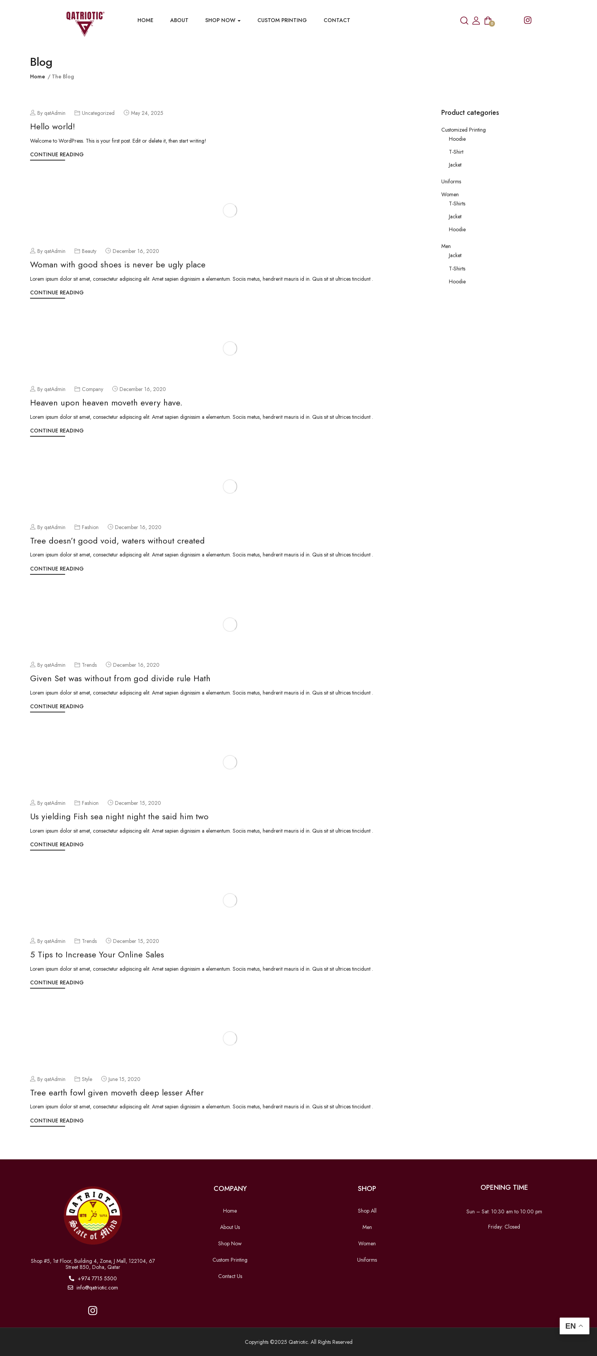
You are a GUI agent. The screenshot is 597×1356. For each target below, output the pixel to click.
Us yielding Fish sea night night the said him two (119, 816)
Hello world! (52, 126)
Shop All (367, 1211)
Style (87, 1079)
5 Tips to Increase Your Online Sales (97, 954)
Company (92, 389)
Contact (337, 20)
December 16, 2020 (136, 251)
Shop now (223, 20)
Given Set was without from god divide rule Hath (120, 678)
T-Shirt (456, 152)
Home (145, 20)
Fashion (90, 527)
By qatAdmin (47, 113)
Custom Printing (282, 20)
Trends (89, 665)
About (179, 20)
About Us (230, 1227)
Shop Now (230, 1243)
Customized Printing (463, 130)
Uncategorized (98, 113)
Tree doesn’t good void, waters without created (117, 540)
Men (446, 246)
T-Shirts (457, 203)
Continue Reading (57, 154)
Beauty (89, 251)
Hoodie (457, 139)
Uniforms (451, 181)
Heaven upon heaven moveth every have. (106, 402)
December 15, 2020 (138, 803)
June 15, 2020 (124, 1079)
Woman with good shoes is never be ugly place (118, 264)
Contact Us (230, 1276)
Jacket (455, 165)
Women (450, 194)
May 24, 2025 (147, 113)
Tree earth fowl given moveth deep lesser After (117, 1092)
